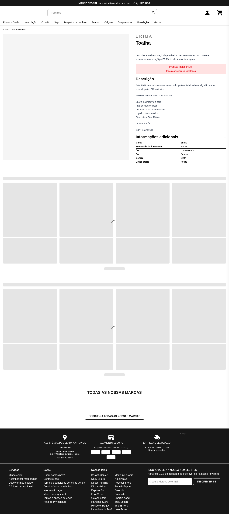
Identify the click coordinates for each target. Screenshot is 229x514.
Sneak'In (120, 490)
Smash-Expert (123, 486)
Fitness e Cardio (11, 22)
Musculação (30, 22)
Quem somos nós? (54, 475)
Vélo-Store (121, 509)
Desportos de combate (75, 22)
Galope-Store (98, 498)
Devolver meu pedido (21, 483)
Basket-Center (99, 475)
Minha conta (16, 475)
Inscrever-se (206, 482)
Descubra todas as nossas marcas (114, 416)
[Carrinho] (220, 13)
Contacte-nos (65, 448)
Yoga (56, 22)
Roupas (95, 22)
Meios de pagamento (55, 494)
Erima (181, 36)
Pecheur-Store (123, 483)
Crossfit (45, 22)
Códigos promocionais (21, 486)
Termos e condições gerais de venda (64, 483)
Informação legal (52, 490)
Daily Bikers (98, 479)
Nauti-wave (121, 479)
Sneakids (120, 494)
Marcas (157, 22)
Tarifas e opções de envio (57, 498)
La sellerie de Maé (101, 509)
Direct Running (99, 483)
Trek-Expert (121, 502)
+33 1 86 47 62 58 (65, 458)
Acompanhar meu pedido (23, 479)
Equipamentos (125, 22)
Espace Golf (98, 490)
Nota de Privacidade (54, 502)
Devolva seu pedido (157, 450)
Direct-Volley (98, 486)
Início (5, 29)
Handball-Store (99, 502)
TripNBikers (121, 506)
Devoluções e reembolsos (58, 486)
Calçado (108, 22)
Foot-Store (97, 494)
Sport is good (122, 498)
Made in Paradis (124, 475)
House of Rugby (100, 506)
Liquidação (143, 22)
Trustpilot (183, 434)
